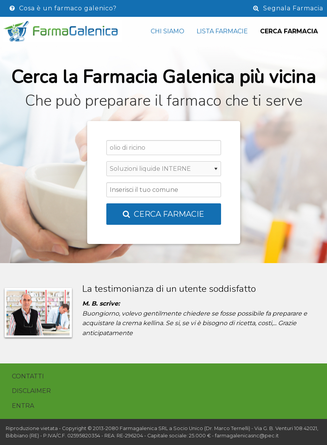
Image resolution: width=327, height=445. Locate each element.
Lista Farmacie (222, 31)
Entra (23, 405)
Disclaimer (31, 390)
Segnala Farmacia (288, 8)
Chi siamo (167, 31)
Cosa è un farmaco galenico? (63, 8)
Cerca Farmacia (289, 31)
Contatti (28, 376)
